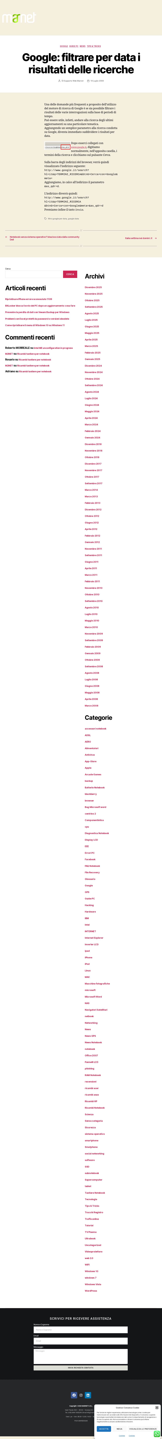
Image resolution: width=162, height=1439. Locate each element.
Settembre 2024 (95, 388)
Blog (41, 19)
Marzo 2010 (92, 629)
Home (42, 16)
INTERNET (91, 933)
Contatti (51, 19)
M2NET (9, 371)
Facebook (91, 862)
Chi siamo (54, 16)
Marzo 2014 (92, 492)
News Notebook (95, 1045)
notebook (91, 1051)
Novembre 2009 (95, 636)
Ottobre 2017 (93, 479)
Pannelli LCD (92, 1064)
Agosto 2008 (93, 675)
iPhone (89, 960)
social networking (96, 1156)
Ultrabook (91, 1241)
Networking (92, 1025)
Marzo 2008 (92, 708)
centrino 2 (91, 816)
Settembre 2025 (95, 309)
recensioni (91, 1084)
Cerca (7, 271)
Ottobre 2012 (93, 518)
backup (89, 783)
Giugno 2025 (93, 329)
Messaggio (38, 1349)
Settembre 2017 (95, 486)
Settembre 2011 (95, 558)
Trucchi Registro (95, 1215)
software (90, 1162)
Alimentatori (93, 750)
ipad (87, 953)
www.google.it (80, 148)
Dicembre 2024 (94, 368)
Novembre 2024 (95, 374)
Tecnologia (92, 1202)
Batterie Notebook (96, 790)
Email (36, 1338)
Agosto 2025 (93, 316)
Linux (88, 973)
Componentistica (95, 822)
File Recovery (93, 875)
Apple (88, 770)
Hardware (91, 914)
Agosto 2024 (93, 394)
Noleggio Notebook (147, 16)
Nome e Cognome (41, 1327)
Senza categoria (95, 1123)
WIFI (87, 1267)
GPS (87, 894)
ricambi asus (93, 1097)
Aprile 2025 (92, 342)
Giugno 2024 (93, 407)
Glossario (91, 881)
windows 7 (92, 1280)
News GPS (91, 1038)
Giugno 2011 (93, 564)
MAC (88, 979)
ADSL (88, 737)
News (84, 47)
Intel (87, 927)
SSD (87, 1169)
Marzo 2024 (92, 427)
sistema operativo (96, 1136)
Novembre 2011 (95, 551)
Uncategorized (94, 1247)
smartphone (92, 1143)
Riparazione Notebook (73, 16)
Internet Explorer (95, 940)
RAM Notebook (94, 1077)
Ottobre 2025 (93, 303)
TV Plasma (91, 1234)
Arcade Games (94, 777)
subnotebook (93, 1175)
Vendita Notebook (125, 16)
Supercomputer (95, 1182)
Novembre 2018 (95, 453)
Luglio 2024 (92, 401)
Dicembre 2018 (94, 446)
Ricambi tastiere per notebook (36, 371)
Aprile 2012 (92, 531)
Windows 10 (92, 1273)
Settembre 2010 (95, 603)
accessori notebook (97, 731)
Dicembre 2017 (94, 466)
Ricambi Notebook (96, 1110)
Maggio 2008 (93, 695)
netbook (90, 1019)
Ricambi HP (92, 1103)
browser (90, 803)
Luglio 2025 (92, 322)
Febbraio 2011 (94, 584)
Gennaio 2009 (94, 655)
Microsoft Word (95, 999)
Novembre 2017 (95, 472)
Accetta (104, 1430)
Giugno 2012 (93, 525)
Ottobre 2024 (93, 381)
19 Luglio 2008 (98, 81)
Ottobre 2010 (93, 597)
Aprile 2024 (92, 420)
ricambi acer (93, 1090)
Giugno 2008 (93, 688)
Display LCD (92, 842)
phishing (90, 1071)
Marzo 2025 (92, 348)
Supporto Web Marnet (73, 81)
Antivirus (90, 757)
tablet (88, 1188)
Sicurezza (91, 1130)
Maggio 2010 (93, 623)
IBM (87, 920)
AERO (88, 744)
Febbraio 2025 (94, 355)
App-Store (91, 764)
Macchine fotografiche (99, 986)
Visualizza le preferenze (143, 1430)
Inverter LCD (93, 947)
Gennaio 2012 (93, 544)
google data (74, 219)
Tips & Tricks (97, 47)
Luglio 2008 (92, 682)
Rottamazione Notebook (100, 16)
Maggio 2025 (93, 335)
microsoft (91, 992)
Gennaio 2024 (93, 440)
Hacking (90, 907)
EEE (87, 849)
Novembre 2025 (95, 296)
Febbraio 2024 (94, 433)
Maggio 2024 (93, 414)
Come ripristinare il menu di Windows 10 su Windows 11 (39, 339)
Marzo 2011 (92, 577)
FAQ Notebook (94, 868)
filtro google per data (58, 219)
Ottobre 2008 (93, 662)
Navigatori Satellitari (98, 1012)
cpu (87, 829)
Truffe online (93, 1221)
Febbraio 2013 (94, 505)
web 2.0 (90, 1260)
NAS (87, 1005)
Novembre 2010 (95, 590)
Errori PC (90, 855)
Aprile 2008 (92, 701)
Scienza (90, 1117)
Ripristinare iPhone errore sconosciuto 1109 (32, 301)
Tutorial (90, 1228)
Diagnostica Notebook (99, 835)
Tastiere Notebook (96, 1195)
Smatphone (92, 1149)
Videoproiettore (95, 1254)
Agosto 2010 (93, 610)
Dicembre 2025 (94, 289)
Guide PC (73, 47)
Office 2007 (92, 1058)
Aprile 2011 (92, 571)
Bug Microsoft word (97, 809)
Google (62, 47)
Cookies (122, 1437)
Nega (119, 1430)
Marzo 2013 (92, 499)
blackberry (91, 796)
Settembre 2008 (95, 669)
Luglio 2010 (92, 616)
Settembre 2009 (95, 642)
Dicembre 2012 (94, 512)
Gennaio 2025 (93, 361)
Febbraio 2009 (94, 649)
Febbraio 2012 (94, 538)
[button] (157, 1408)
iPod (87, 966)
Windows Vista (94, 1286)
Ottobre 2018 (93, 459)
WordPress (92, 1293)
